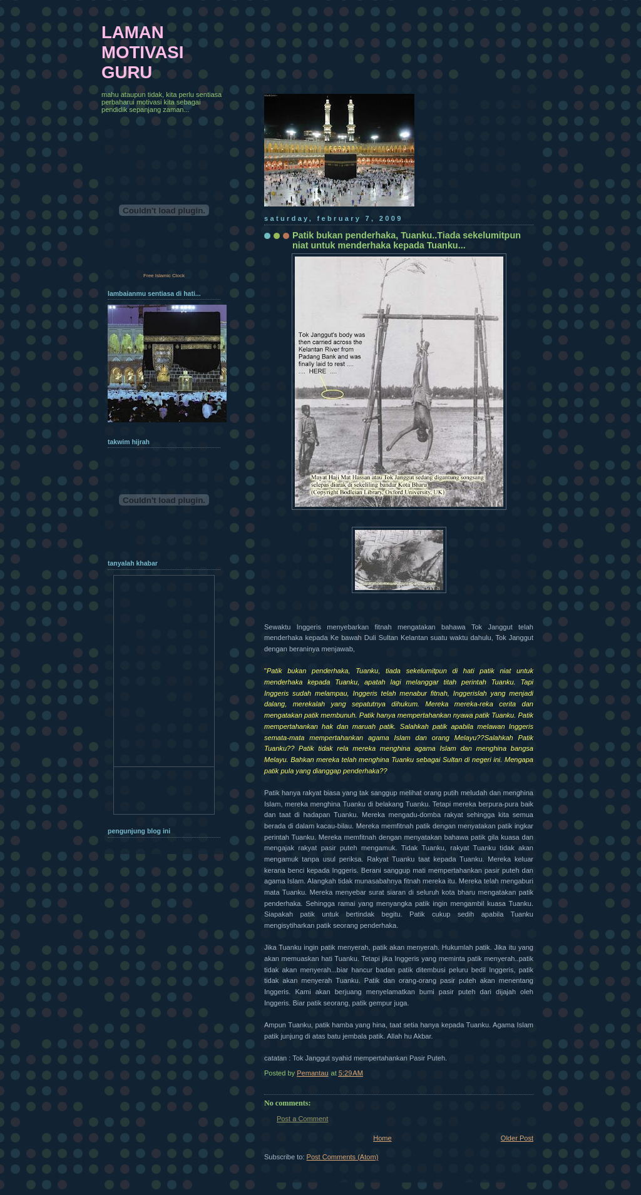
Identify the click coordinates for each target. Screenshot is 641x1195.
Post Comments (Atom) (343, 1157)
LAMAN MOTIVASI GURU (142, 52)
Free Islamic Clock (164, 275)
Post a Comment (302, 1118)
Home (382, 1138)
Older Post (517, 1138)
